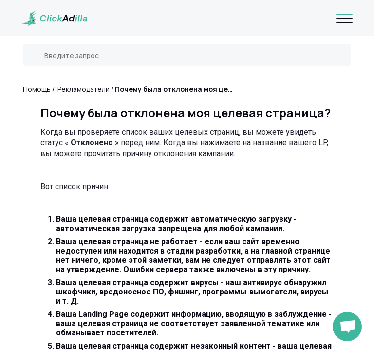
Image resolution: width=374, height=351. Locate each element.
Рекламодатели (83, 89)
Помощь (37, 89)
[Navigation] (344, 18)
